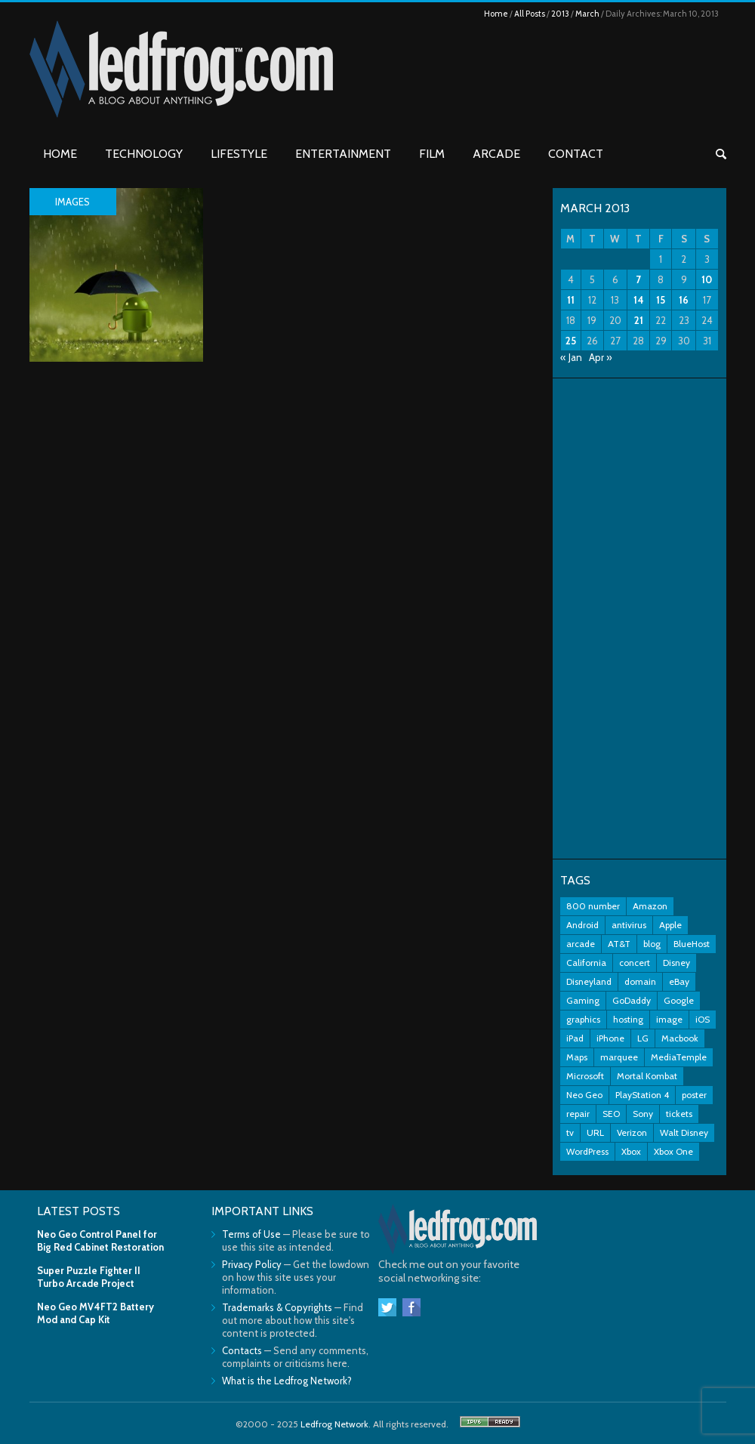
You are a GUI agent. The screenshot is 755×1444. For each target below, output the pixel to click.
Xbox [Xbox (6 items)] (631, 1151)
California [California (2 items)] (586, 962)
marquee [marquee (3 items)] (619, 1057)
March (587, 13)
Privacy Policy (252, 1264)
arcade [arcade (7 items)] (580, 943)
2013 (560, 13)
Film (432, 154)
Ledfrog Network (334, 1424)
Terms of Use (251, 1234)
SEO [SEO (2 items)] (611, 1113)
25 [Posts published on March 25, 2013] (570, 341)
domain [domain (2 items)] (640, 981)
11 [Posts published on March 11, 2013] (571, 300)
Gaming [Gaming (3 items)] (582, 1000)
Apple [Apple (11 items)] (670, 924)
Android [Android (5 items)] (582, 924)
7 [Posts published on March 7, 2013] (638, 279)
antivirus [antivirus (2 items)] (629, 924)
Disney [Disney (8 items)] (676, 962)
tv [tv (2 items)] (570, 1132)
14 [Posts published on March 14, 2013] (638, 300)
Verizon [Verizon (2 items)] (632, 1132)
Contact (575, 154)
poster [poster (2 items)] (694, 1094)
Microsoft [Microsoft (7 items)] (585, 1075)
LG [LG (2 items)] (643, 1038)
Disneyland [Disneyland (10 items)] (589, 981)
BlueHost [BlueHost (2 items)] (691, 943)
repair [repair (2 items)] (578, 1113)
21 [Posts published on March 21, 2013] (638, 320)
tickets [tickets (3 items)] (679, 1113)
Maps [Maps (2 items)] (576, 1057)
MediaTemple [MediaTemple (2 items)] (679, 1057)
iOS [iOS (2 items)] (702, 1019)
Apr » (600, 357)
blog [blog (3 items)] (652, 943)
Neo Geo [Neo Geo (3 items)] (584, 1094)
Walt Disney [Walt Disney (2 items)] (684, 1132)
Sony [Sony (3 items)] (643, 1113)
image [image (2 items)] (669, 1019)
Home (496, 13)
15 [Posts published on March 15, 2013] (660, 300)
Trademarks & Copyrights (277, 1307)
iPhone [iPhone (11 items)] (610, 1038)
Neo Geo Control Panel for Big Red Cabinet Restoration (100, 1240)
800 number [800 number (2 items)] (593, 906)
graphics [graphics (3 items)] (583, 1019)
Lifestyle (239, 154)
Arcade (496, 154)
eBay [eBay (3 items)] (679, 981)
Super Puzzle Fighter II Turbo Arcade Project (88, 1276)
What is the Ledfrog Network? (287, 1381)
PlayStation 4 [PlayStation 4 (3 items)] (642, 1094)
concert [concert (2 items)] (634, 962)
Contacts (242, 1350)
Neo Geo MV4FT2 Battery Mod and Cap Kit (95, 1313)
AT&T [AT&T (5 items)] (619, 943)
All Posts (529, 13)
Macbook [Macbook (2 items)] (679, 1038)
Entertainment (343, 154)
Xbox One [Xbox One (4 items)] (673, 1151)
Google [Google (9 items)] (679, 1000)
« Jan (571, 357)
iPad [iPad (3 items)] (575, 1038)
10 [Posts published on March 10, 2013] (706, 279)
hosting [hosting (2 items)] (628, 1019)
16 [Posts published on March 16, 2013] (684, 300)
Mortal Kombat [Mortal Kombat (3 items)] (647, 1075)
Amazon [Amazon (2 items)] (650, 906)
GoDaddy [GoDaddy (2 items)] (631, 1000)
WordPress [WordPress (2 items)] (587, 1151)
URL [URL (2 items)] (595, 1132)
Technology (144, 154)
